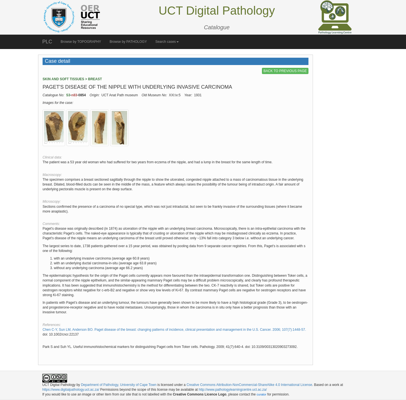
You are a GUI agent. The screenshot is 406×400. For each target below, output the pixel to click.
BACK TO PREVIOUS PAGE (285, 71)
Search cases (167, 42)
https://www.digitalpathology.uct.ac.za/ (70, 390)
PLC (47, 41)
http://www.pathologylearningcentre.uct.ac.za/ (233, 390)
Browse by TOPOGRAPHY (81, 42)
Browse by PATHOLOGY (128, 42)
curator (261, 394)
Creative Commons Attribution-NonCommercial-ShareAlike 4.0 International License (249, 385)
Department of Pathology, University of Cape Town (118, 385)
